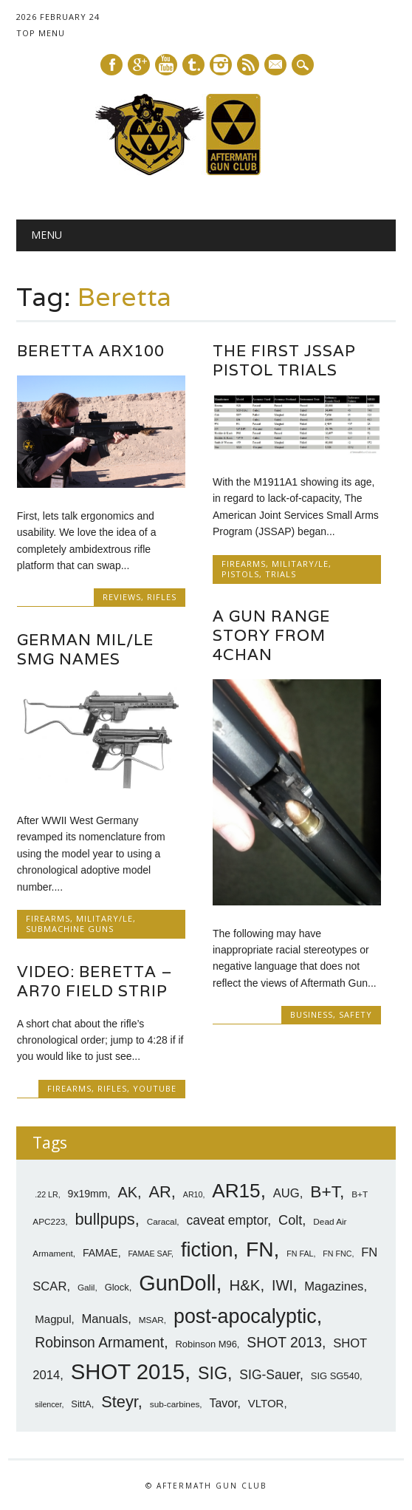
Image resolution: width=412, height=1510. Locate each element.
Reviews (122, 596)
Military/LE (300, 563)
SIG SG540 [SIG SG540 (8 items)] (335, 1375)
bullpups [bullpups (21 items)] (104, 1219)
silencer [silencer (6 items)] (48, 1404)
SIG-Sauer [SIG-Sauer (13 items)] (269, 1374)
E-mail (276, 65)
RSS (248, 64)
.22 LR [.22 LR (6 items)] (46, 1194)
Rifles (161, 596)
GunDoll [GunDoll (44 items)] (177, 1283)
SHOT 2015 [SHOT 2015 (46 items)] (128, 1371)
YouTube (154, 1088)
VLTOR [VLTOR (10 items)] (266, 1403)
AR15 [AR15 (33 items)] (236, 1191)
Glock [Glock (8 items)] (117, 1287)
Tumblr (193, 64)
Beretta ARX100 (91, 351)
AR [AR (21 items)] (160, 1192)
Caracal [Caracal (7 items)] (162, 1222)
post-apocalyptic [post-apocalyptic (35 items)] (245, 1316)
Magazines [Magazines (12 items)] (333, 1286)
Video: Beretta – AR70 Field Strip (95, 980)
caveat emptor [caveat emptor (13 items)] (226, 1220)
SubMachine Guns (70, 928)
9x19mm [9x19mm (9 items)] (88, 1194)
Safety (355, 1014)
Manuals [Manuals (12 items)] (105, 1318)
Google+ (139, 64)
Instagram (221, 64)
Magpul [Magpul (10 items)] (53, 1318)
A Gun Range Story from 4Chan (271, 635)
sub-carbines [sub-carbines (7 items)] (175, 1404)
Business (311, 1014)
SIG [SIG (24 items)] (212, 1373)
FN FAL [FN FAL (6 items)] (299, 1253)
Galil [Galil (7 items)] (86, 1287)
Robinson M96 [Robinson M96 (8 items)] (205, 1344)
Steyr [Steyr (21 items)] (119, 1401)
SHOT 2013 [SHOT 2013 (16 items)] (284, 1342)
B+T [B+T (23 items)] (325, 1191)
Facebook (111, 64)
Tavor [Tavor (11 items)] (224, 1403)
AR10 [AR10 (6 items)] (193, 1194)
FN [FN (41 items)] (260, 1249)
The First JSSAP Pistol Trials (284, 360)
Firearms (244, 563)
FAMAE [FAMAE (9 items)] (100, 1253)
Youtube (166, 64)
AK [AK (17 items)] (127, 1192)
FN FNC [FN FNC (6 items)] (337, 1253)
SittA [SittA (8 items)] (81, 1403)
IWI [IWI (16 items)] (282, 1285)
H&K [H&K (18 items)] (244, 1284)
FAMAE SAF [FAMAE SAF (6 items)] (149, 1253)
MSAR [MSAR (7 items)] (151, 1319)
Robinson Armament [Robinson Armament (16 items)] (99, 1342)
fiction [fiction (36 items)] (207, 1250)
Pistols (240, 573)
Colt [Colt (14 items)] (290, 1220)
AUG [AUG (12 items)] (286, 1193)
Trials (280, 573)
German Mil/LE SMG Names (85, 649)
